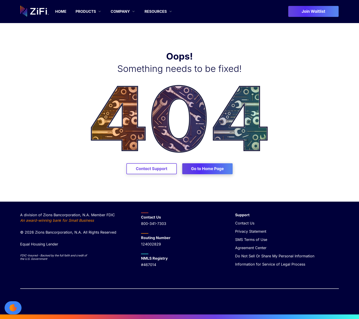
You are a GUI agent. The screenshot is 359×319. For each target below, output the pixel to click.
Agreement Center (251, 247)
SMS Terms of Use (251, 239)
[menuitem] (61, 11)
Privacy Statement (250, 231)
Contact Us (244, 223)
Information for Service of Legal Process (270, 264)
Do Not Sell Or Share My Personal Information (274, 256)
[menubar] (114, 11)
